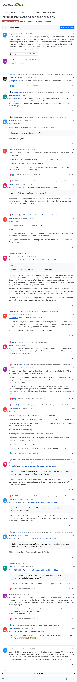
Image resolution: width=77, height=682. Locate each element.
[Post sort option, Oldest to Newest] (11, 27)
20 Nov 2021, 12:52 (27, 408)
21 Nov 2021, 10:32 (27, 594)
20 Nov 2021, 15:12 (28, 463)
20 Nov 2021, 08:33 (28, 184)
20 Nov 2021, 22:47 (27, 535)
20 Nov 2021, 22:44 (27, 499)
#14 (73, 463)
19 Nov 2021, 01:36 (27, 34)
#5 (74, 120)
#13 (73, 408)
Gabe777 (12, 149)
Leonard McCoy (14, 77)
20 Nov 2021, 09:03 (28, 257)
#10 (73, 315)
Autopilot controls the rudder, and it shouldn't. (40, 127)
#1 (74, 34)
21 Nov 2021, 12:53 (29, 649)
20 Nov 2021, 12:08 (27, 368)
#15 (73, 499)
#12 (73, 368)
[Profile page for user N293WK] (5, 96)
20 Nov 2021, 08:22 (27, 149)
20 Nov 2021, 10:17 (28, 345)
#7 (74, 184)
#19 (73, 628)
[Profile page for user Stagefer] (5, 35)
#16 (73, 535)
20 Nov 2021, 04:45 (27, 120)
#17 (73, 567)
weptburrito (13, 649)
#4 (74, 95)
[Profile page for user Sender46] (5, 185)
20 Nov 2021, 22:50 (27, 567)
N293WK (12, 95)
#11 (74, 345)
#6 (74, 149)
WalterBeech (13, 60)
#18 (73, 594)
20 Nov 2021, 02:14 (27, 95)
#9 (74, 257)
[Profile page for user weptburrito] (5, 650)
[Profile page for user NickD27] (5, 369)
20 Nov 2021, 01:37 (32, 77)
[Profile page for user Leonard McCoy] (5, 79)
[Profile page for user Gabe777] (5, 151)
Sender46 (12, 184)
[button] (3, 679)
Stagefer (12, 34)
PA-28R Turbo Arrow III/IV (10, 21)
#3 (74, 77)
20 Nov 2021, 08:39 (27, 218)
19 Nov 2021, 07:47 (30, 60)
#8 (74, 218)
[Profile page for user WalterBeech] (5, 61)
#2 (74, 60)
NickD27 (12, 368)
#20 (73, 649)
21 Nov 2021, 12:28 (27, 628)
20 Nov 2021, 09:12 (27, 315)
